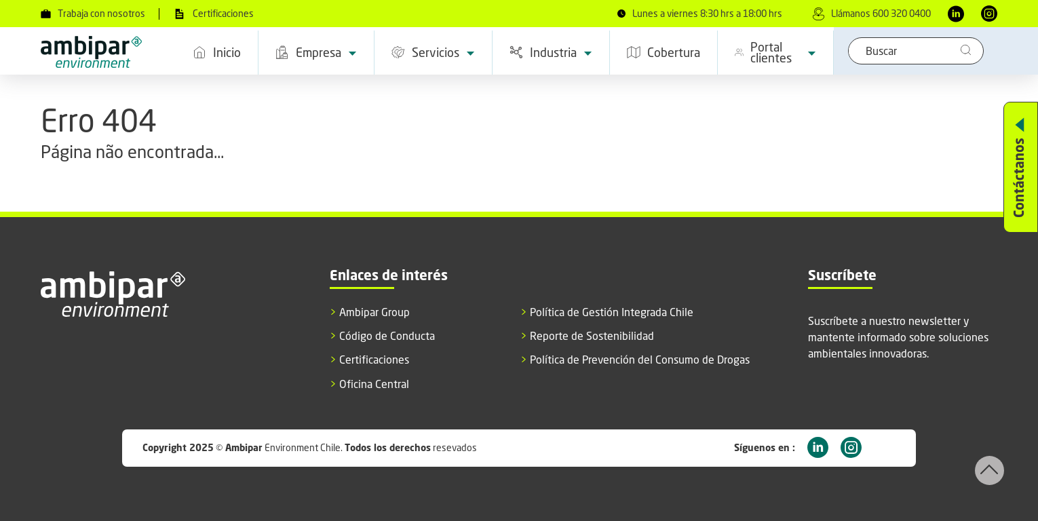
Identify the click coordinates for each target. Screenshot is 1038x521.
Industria (551, 52)
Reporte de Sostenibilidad (587, 336)
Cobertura (663, 52)
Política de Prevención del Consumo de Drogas (635, 359)
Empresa (316, 52)
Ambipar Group (370, 312)
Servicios (433, 52)
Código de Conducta (382, 336)
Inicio (217, 52)
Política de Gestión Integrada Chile (606, 312)
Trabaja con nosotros (93, 13)
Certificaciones (213, 13)
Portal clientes (775, 52)
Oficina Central (369, 384)
